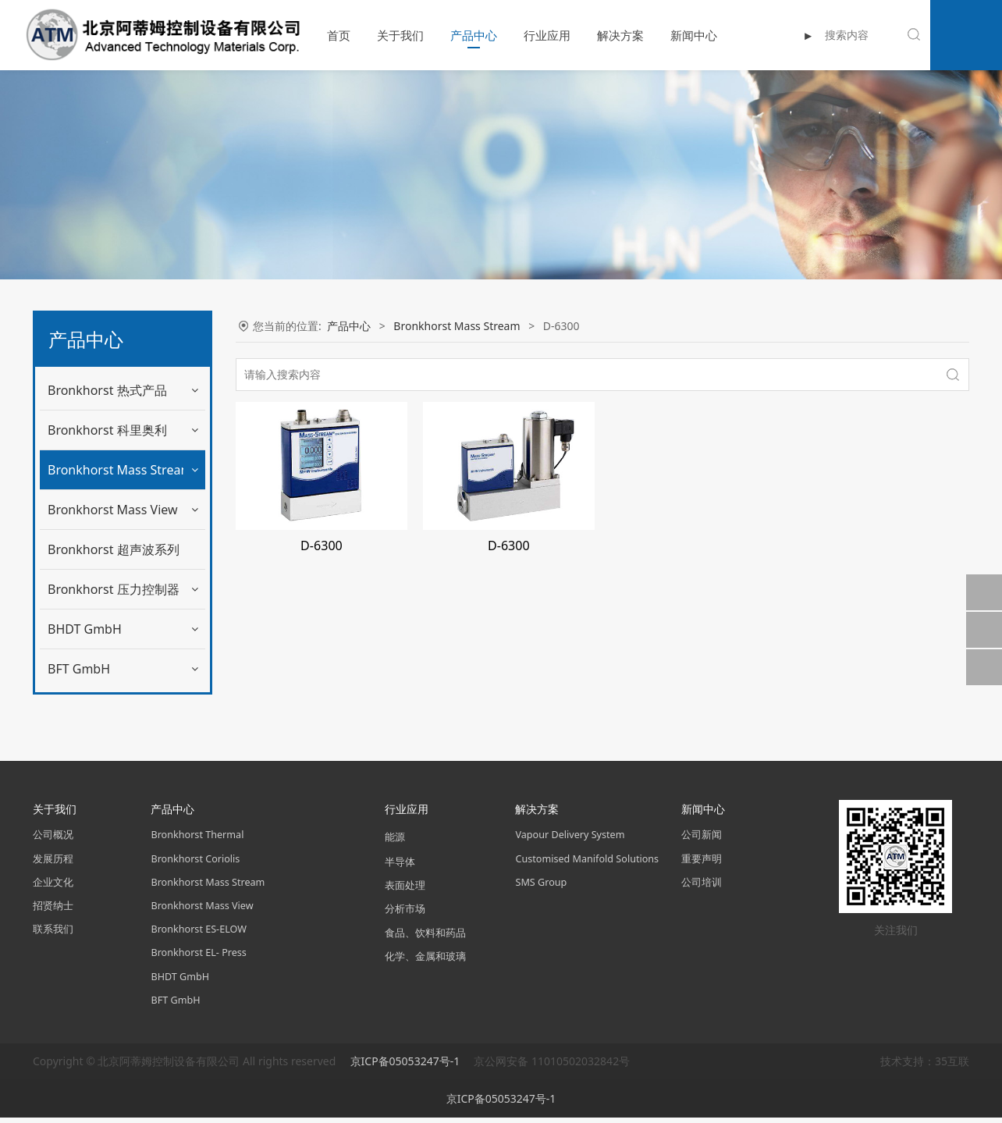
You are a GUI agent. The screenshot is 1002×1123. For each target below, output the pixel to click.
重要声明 (701, 863)
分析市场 (405, 914)
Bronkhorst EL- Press (198, 958)
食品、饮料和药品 (425, 937)
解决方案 (599, 35)
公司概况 (53, 840)
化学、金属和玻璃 (425, 961)
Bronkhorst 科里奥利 (107, 430)
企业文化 (53, 887)
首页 (317, 35)
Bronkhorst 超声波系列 (113, 589)
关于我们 (379, 35)
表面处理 (405, 890)
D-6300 (77, 509)
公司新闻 (701, 840)
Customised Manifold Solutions (587, 863)
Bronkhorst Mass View (113, 549)
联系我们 (53, 934)
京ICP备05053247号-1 (406, 1066)
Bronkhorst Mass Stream (120, 469)
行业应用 (526, 35)
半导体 (400, 867)
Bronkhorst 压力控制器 (113, 629)
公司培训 (701, 887)
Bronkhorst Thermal (197, 840)
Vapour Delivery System (569, 840)
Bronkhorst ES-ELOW (198, 934)
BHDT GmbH (85, 668)
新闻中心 (672, 35)
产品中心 (452, 35)
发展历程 (53, 863)
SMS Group (541, 887)
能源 (395, 842)
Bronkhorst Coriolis (195, 863)
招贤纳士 (53, 911)
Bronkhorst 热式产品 (107, 390)
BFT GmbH (79, 708)
